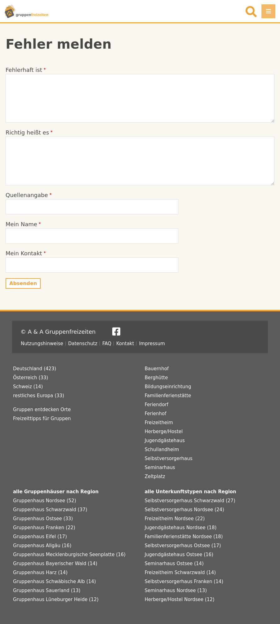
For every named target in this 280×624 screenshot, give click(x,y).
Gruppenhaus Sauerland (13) (46, 590)
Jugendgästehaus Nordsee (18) (181, 527)
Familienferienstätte (168, 395)
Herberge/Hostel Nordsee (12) (180, 599)
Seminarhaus (160, 467)
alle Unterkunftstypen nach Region (190, 491)
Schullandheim (162, 449)
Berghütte (156, 377)
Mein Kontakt (24, 253)
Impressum (152, 343)
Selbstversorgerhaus (169, 458)
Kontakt (125, 343)
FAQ (106, 343)
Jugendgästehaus (165, 440)
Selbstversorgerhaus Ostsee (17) (183, 545)
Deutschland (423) (34, 368)
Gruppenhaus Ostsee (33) (43, 518)
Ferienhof (156, 413)
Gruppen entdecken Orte (42, 409)
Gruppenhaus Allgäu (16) (42, 545)
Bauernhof (157, 368)
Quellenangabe (27, 195)
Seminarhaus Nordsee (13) (176, 590)
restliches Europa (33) (38, 395)
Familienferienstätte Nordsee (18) (184, 536)
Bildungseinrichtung (168, 386)
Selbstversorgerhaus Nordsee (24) (184, 509)
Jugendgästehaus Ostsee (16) (179, 554)
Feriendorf (156, 404)
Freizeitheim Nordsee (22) (175, 518)
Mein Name (21, 224)
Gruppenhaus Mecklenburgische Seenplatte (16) (69, 554)
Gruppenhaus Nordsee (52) (44, 500)
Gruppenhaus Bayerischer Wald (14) (55, 563)
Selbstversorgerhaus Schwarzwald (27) (190, 500)
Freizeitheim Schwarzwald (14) (180, 572)
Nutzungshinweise (42, 343)
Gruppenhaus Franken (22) (44, 527)
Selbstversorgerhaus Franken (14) (184, 581)
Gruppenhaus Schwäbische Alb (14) (54, 581)
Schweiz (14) (28, 386)
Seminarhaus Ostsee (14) (174, 563)
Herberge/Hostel (164, 431)
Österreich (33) (30, 377)
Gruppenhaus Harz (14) (40, 572)
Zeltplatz (155, 476)
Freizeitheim (159, 422)
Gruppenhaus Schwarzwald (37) (50, 509)
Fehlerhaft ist (24, 70)
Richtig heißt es (27, 132)
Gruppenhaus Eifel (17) (40, 536)
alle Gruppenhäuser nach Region (56, 491)
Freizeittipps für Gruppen (42, 418)
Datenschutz (82, 343)
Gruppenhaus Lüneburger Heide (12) (56, 599)
